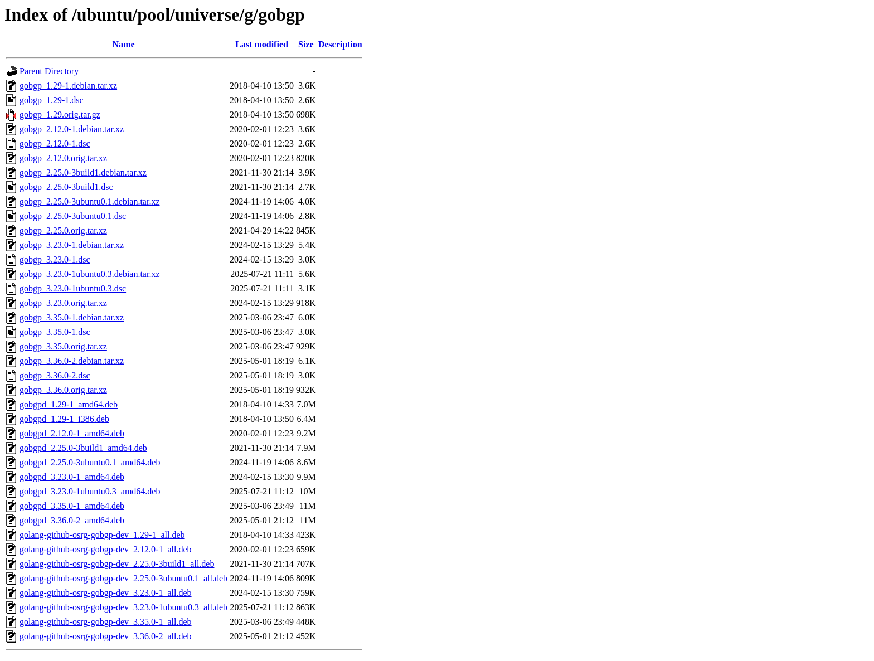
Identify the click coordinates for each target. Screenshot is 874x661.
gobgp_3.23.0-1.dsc (55, 259)
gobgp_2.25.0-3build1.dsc (66, 187)
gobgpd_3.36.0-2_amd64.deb (72, 520)
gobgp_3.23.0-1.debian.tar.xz (72, 245)
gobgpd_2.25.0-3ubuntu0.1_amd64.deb (90, 462)
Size (306, 44)
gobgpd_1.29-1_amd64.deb (69, 404)
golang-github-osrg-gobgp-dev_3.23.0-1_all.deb (106, 592)
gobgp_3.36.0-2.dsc (55, 375)
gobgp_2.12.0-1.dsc (55, 143)
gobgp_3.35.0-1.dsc (55, 332)
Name (124, 44)
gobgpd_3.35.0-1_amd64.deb (72, 506)
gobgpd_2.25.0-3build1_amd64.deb (83, 448)
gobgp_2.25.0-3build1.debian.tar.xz (83, 172)
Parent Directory (49, 71)
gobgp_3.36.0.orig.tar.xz (63, 390)
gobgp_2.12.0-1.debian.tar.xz (72, 129)
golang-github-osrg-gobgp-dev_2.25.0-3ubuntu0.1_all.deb (123, 578)
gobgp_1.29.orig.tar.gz (60, 114)
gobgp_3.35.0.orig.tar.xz (63, 346)
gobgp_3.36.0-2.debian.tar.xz (72, 361)
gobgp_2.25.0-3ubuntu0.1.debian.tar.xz (90, 201)
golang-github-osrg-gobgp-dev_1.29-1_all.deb (102, 535)
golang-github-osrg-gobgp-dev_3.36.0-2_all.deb (106, 636)
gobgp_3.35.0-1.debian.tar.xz (72, 317)
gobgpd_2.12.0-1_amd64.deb (72, 433)
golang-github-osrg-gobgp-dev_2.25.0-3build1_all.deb (117, 563)
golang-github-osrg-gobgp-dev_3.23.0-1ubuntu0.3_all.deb (123, 607)
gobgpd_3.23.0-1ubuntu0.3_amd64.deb (90, 491)
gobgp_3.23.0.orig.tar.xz (63, 303)
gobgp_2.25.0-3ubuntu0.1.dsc (73, 216)
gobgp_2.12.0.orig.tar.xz (63, 158)
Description (340, 44)
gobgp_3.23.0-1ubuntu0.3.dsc (73, 288)
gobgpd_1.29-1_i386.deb (64, 419)
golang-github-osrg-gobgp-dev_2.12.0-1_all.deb (106, 549)
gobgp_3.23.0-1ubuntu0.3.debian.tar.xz (90, 274)
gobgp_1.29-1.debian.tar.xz (68, 85)
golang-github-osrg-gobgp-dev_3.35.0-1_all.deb (106, 621)
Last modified (261, 44)
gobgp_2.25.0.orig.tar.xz (63, 230)
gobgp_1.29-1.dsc (52, 100)
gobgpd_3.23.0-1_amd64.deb (72, 477)
